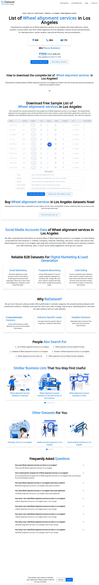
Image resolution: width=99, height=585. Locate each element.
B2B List (30, 13)
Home (24, 13)
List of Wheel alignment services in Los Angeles (33, 347)
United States (39, 13)
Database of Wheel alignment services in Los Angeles (30, 351)
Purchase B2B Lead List (49, 215)
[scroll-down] (49, 91)
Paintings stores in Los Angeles (20, 442)
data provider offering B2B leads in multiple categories (45, 304)
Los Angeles (55, 13)
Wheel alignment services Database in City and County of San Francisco (49, 395)
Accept (69, 580)
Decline (60, 580)
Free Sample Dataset (59, 62)
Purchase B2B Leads (39, 62)
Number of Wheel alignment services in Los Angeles (71, 351)
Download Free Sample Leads (59, 194)
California (47, 13)
